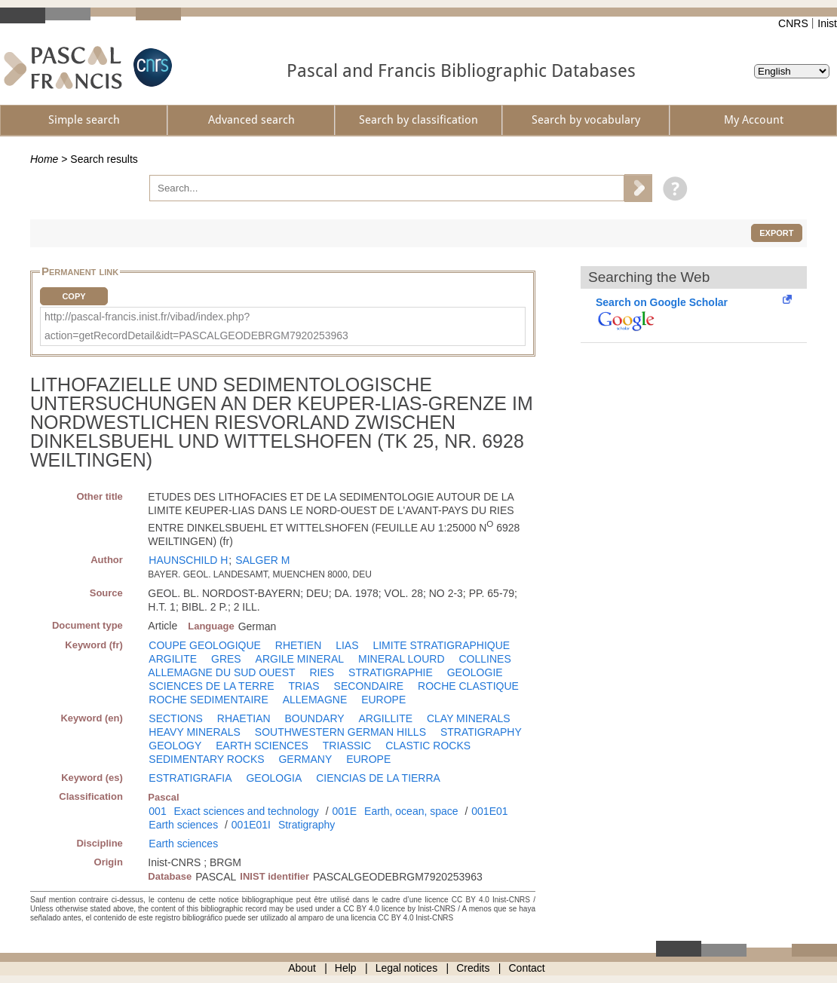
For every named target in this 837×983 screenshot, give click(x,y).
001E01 (489, 811)
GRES (226, 659)
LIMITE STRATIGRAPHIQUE (441, 645)
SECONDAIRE (369, 686)
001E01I (251, 825)
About (302, 968)
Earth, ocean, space (411, 811)
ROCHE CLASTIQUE (468, 686)
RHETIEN (298, 645)
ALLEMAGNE (315, 700)
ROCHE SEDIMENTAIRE (208, 700)
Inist (827, 23)
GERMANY (305, 759)
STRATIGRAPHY (481, 732)
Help (346, 968)
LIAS (347, 645)
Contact (527, 968)
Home (44, 159)
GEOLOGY (175, 746)
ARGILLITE (385, 718)
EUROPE (383, 700)
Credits (472, 968)
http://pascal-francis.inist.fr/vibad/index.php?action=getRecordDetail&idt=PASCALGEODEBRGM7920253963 (196, 326)
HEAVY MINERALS (195, 732)
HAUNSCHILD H (188, 560)
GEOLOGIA (274, 778)
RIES (321, 672)
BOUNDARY (314, 718)
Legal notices (407, 968)
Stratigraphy (306, 825)
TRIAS (303, 686)
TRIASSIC (347, 746)
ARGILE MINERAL (300, 659)
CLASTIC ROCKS (428, 746)
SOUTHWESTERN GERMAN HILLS (340, 732)
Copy (73, 296)
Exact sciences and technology (246, 811)
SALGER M (262, 560)
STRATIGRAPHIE (390, 672)
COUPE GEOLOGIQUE (205, 645)
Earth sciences (183, 825)
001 (157, 811)
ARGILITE (173, 659)
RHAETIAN (244, 718)
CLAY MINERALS (468, 718)
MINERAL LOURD (401, 659)
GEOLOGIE (475, 672)
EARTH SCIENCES (262, 746)
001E (344, 811)
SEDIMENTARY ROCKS (206, 759)
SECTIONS (176, 718)
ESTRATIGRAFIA (190, 778)
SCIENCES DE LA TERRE (211, 686)
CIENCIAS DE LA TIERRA (378, 778)
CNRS (793, 23)
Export (776, 232)
